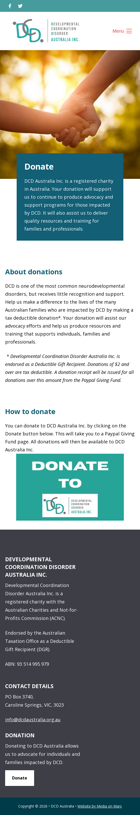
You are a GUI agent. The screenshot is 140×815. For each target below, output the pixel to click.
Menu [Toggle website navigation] (121, 31)
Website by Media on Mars (99, 806)
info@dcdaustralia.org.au (33, 719)
